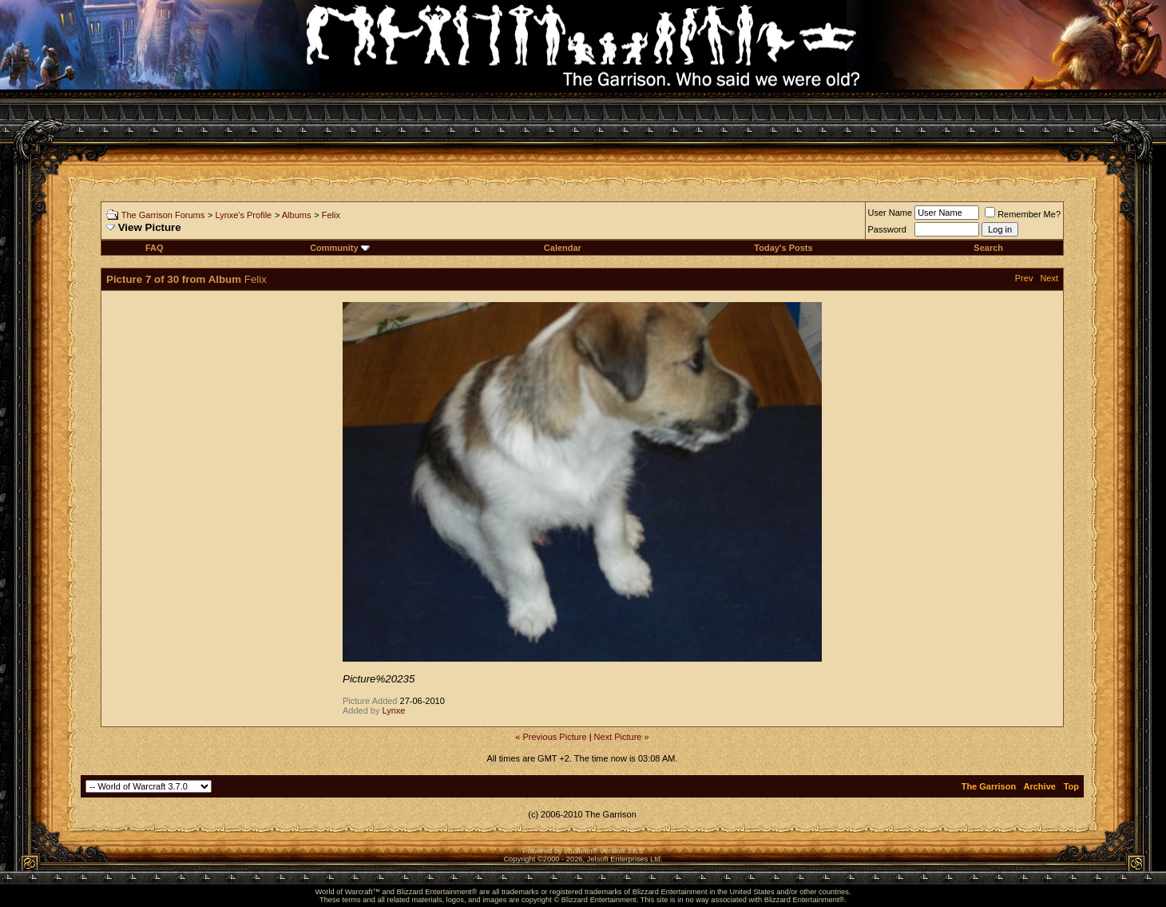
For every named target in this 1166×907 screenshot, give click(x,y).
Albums (296, 215)
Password (887, 229)
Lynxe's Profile (243, 215)
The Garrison (989, 786)
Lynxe (394, 710)
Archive (1040, 786)
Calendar (562, 248)
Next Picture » (621, 737)
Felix (331, 215)
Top (1071, 786)
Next (1049, 278)
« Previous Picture (550, 737)
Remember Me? (1023, 214)
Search (988, 248)
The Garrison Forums (163, 215)
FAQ (154, 248)
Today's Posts (783, 248)
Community (340, 248)
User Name (890, 212)
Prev (1024, 278)
